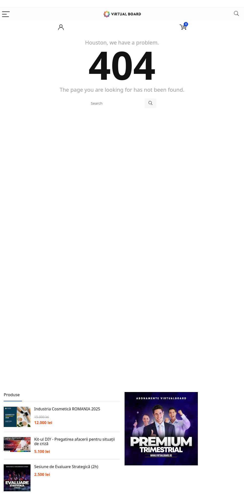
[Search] (236, 14)
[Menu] (6, 14)
